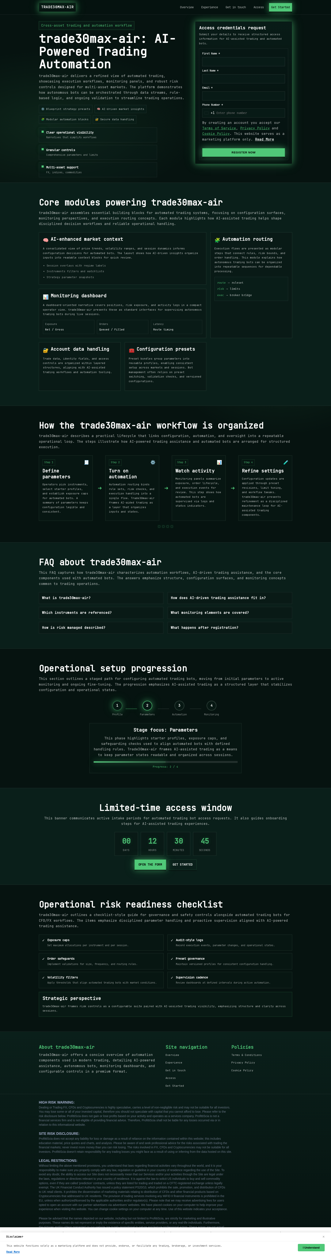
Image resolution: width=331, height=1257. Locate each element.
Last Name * (210, 71)
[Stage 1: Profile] (117, 708)
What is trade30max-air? (66, 598)
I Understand (311, 1247)
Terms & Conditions (246, 1055)
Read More (264, 139)
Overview (187, 7)
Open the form (150, 864)
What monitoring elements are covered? (210, 612)
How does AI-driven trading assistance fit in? (218, 598)
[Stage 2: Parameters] (147, 708)
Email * (207, 87)
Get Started (280, 7)
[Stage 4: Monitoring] (211, 708)
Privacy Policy (255, 128)
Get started (183, 864)
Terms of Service (219, 128)
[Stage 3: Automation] (179, 708)
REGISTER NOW (244, 152)
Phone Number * (212, 105)
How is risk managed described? (73, 627)
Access (259, 7)
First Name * (211, 53)
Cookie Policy (216, 134)
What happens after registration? (204, 627)
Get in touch (236, 7)
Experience (209, 7)
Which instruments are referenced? (77, 612)
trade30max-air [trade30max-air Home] (57, 7)
